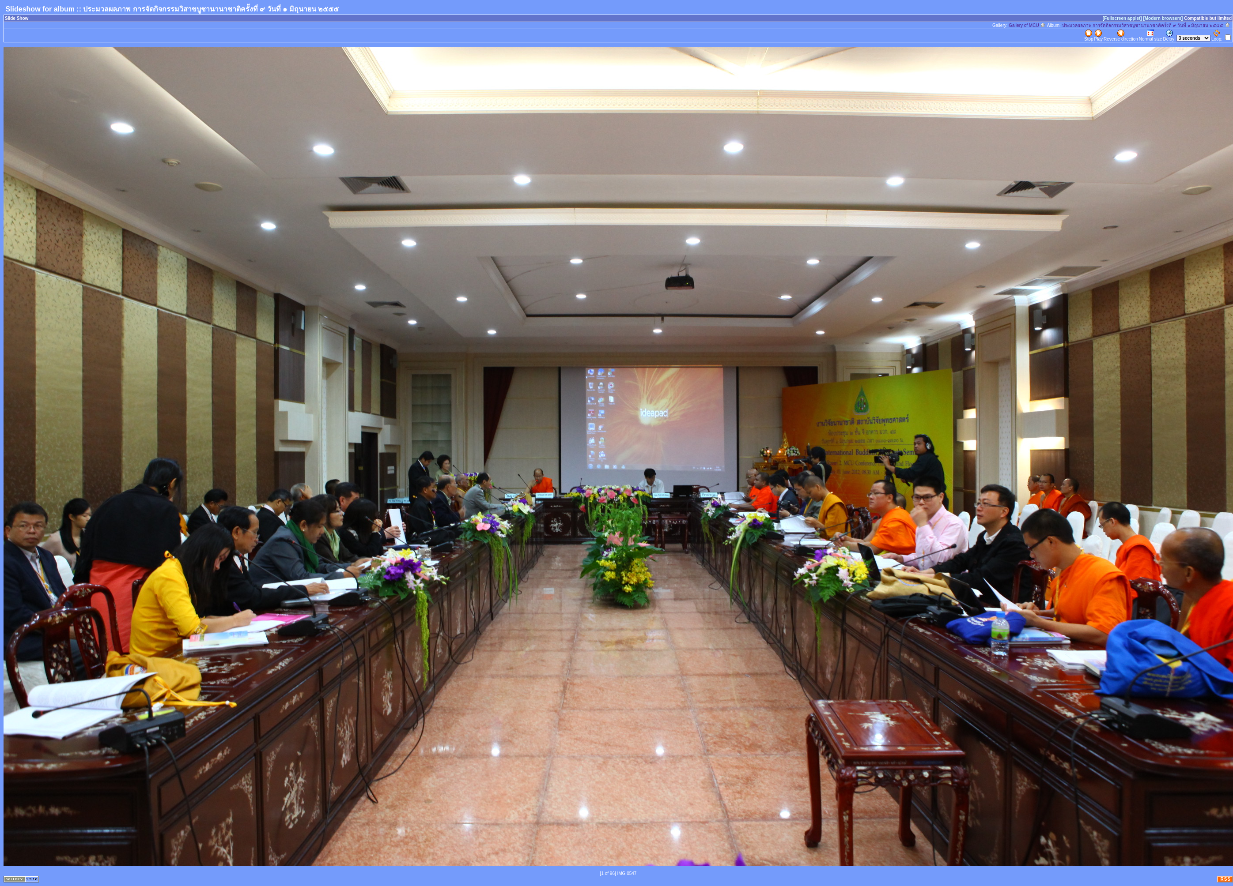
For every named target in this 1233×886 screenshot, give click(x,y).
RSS (1225, 879)
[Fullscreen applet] (1122, 18)
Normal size (1150, 35)
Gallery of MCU (1027, 25)
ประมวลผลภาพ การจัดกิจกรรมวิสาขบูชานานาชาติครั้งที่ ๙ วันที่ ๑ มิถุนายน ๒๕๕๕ (1146, 25)
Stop (1088, 35)
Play (1098, 35)
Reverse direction (1121, 35)
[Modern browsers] (1163, 18)
